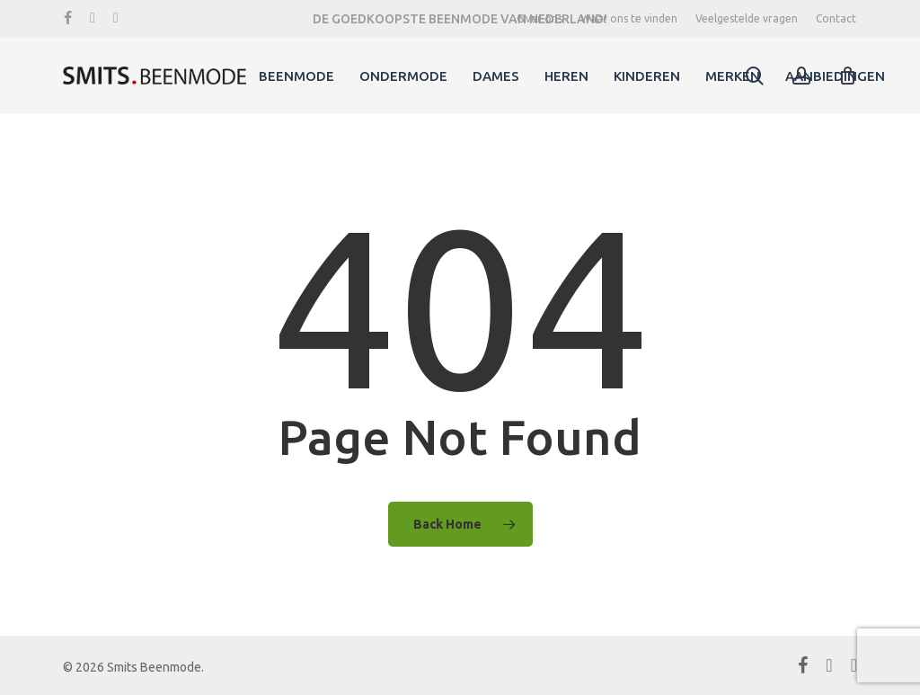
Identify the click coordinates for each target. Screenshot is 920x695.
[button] (886, 9)
